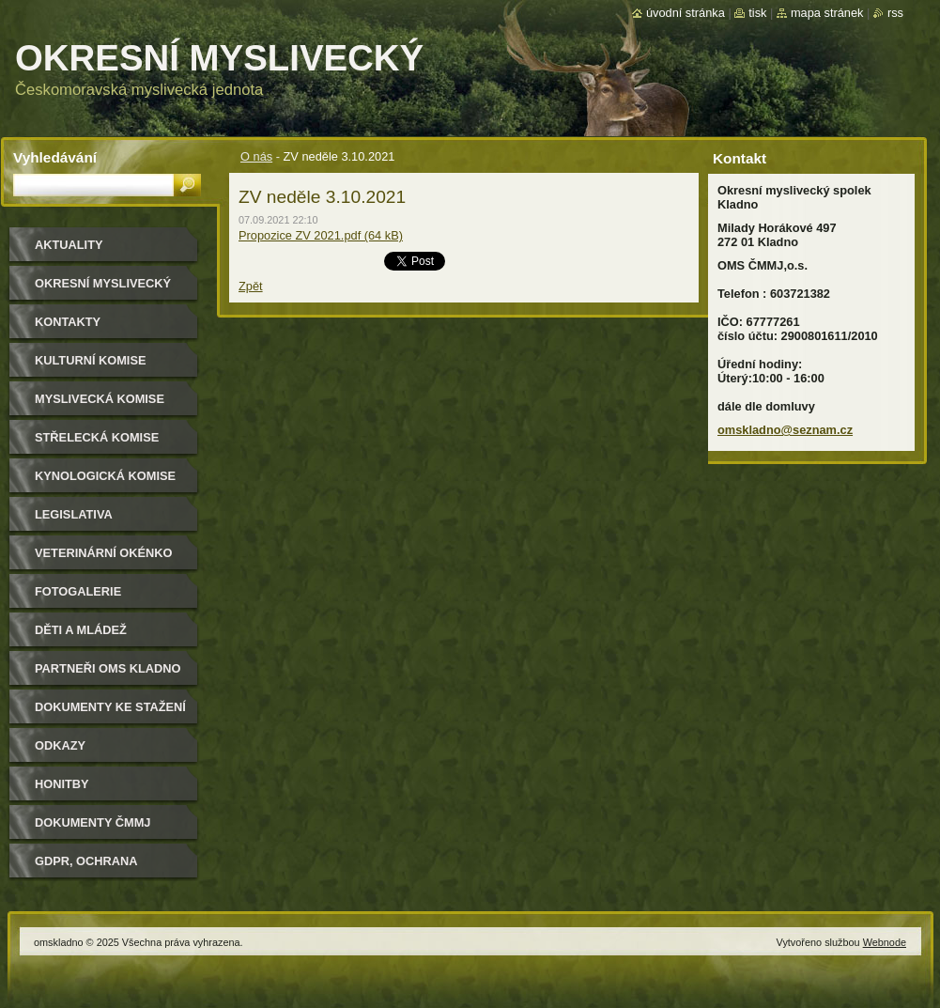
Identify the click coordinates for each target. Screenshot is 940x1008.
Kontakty (67, 322)
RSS (895, 13)
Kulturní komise (90, 360)
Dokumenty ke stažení (110, 707)
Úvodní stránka (685, 13)
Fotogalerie (78, 591)
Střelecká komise (97, 437)
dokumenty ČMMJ (92, 822)
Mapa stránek (827, 13)
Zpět (251, 286)
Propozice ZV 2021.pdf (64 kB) (321, 235)
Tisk (757, 13)
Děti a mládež (81, 630)
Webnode (884, 942)
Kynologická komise (105, 476)
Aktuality (69, 245)
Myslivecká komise (99, 399)
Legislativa (74, 514)
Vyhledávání (55, 157)
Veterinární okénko (103, 553)
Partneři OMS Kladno (107, 668)
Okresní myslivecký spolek (103, 289)
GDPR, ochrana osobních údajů (90, 867)
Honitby (62, 784)
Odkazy (60, 745)
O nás (256, 156)
